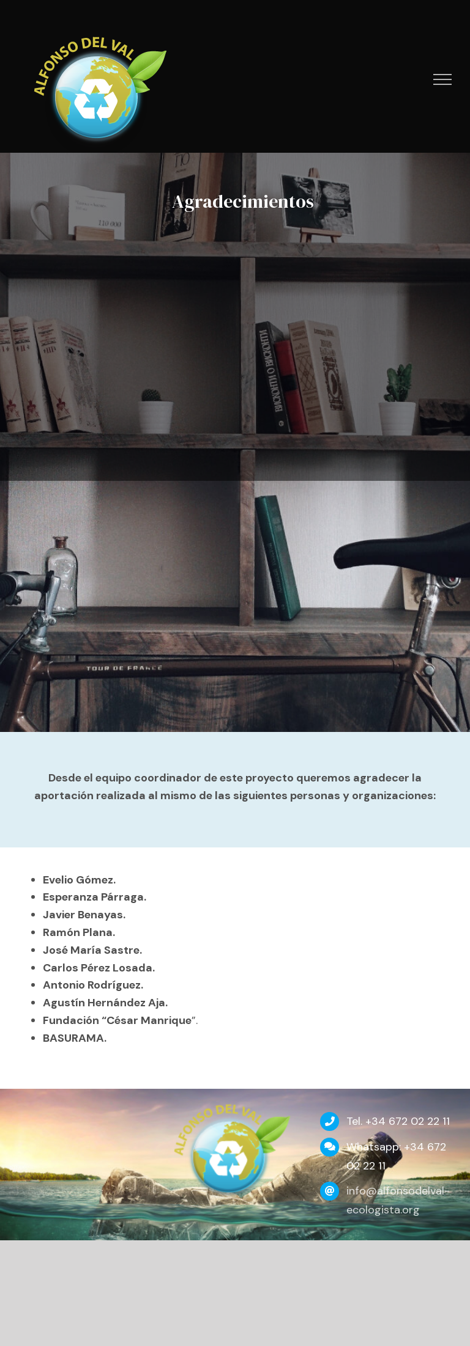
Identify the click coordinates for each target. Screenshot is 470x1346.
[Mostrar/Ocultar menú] (443, 79)
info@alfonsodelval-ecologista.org (398, 1200)
